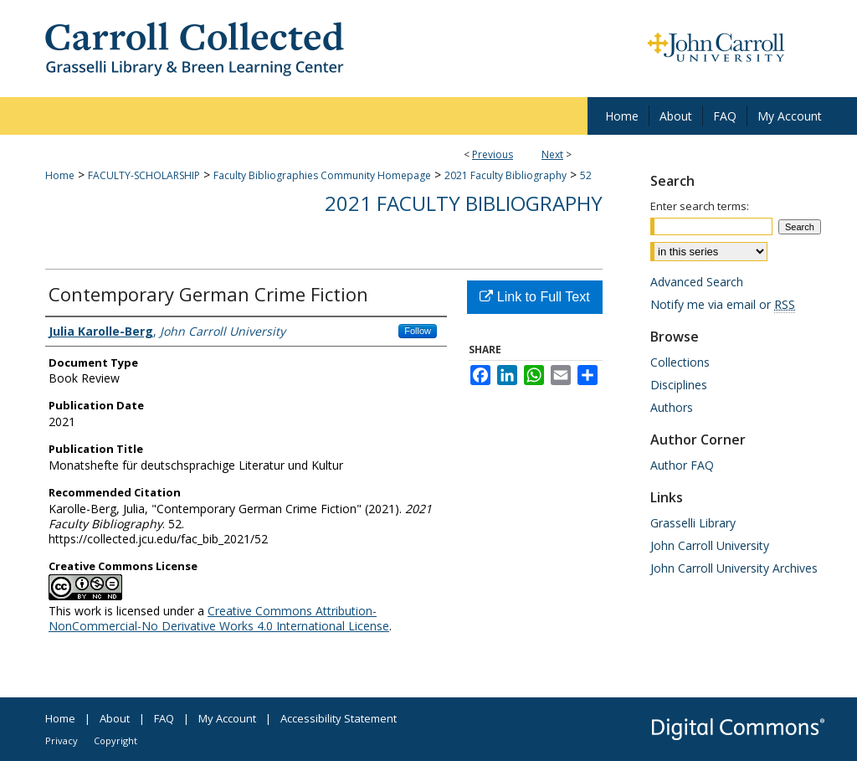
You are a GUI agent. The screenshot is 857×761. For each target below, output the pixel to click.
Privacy (61, 740)
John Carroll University (709, 545)
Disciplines (678, 385)
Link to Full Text (534, 297)
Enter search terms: (699, 205)
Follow (417, 331)
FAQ (164, 718)
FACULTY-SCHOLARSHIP (144, 175)
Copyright (115, 740)
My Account (227, 718)
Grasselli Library (693, 523)
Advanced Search (696, 282)
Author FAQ (682, 465)
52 (586, 175)
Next (552, 154)
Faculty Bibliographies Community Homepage (322, 175)
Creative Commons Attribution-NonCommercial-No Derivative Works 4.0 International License (219, 618)
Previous (492, 154)
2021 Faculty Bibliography (505, 175)
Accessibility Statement (338, 718)
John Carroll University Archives (734, 568)
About (115, 718)
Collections (680, 362)
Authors (671, 407)
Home (59, 175)
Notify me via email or (722, 304)
